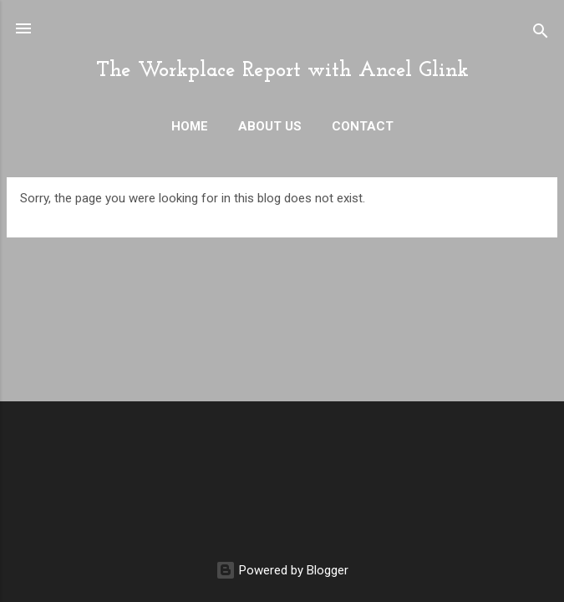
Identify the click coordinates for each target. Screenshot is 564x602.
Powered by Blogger (282, 570)
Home (189, 126)
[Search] (541, 33)
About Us (270, 126)
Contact (363, 126)
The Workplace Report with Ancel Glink (282, 70)
